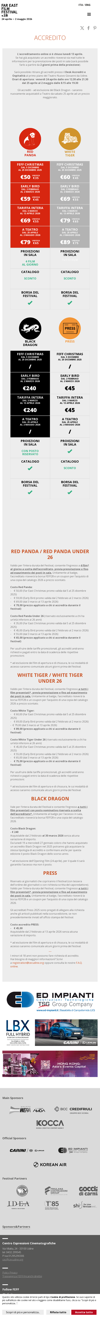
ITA (81, 5)
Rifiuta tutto (58, 1312)
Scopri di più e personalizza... (23, 1312)
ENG (87, 5)
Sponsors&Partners (16, 1227)
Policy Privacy (9, 1272)
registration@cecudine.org (28, 963)
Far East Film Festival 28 (11, 10)
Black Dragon (30, 332)
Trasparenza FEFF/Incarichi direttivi (22, 1276)
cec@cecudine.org (12, 1259)
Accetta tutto (84, 1312)
